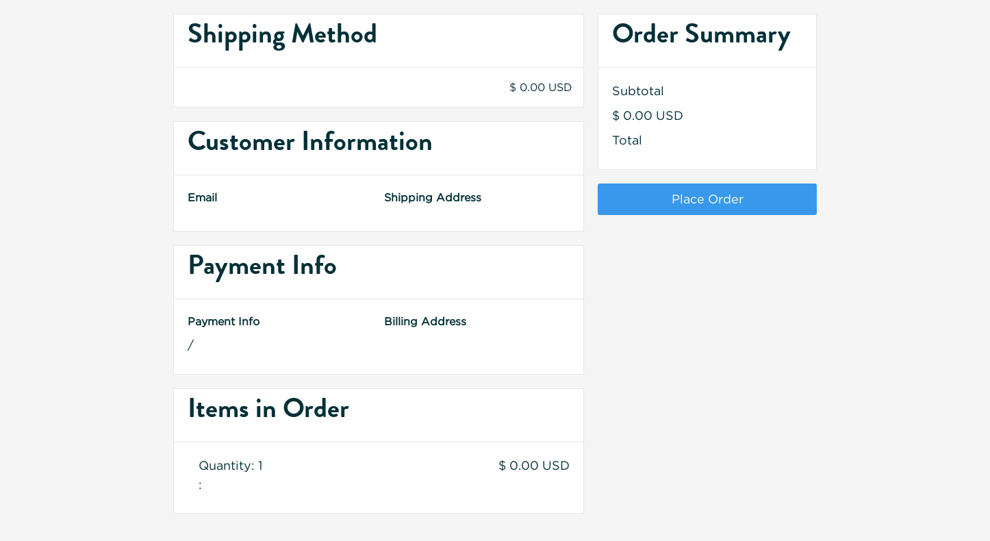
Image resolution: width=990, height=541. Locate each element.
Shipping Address (432, 197)
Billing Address (425, 321)
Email (202, 197)
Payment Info (223, 321)
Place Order (708, 198)
